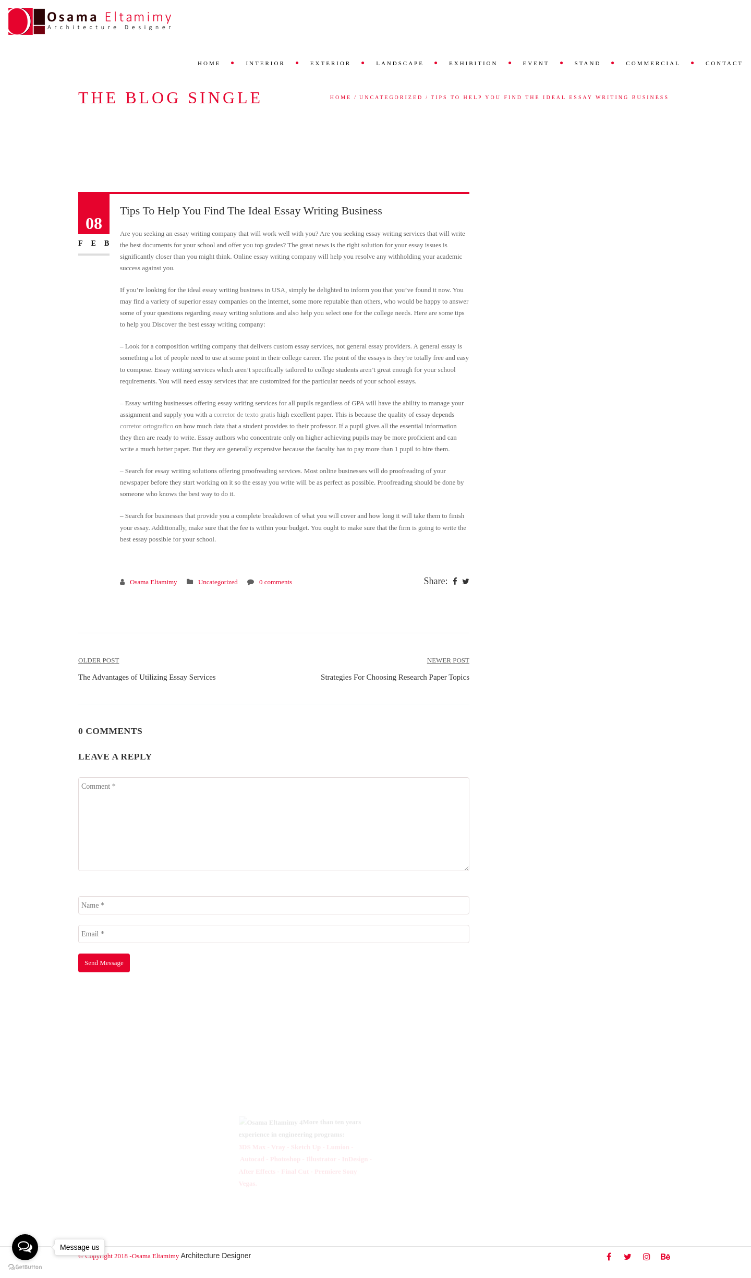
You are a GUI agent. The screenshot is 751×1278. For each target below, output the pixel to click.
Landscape (400, 63)
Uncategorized (391, 97)
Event (536, 63)
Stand (588, 63)
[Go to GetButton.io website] (25, 1267)
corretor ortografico (146, 426)
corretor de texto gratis (244, 414)
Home (209, 63)
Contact (724, 63)
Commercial (653, 63)
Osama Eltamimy (153, 582)
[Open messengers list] (25, 1247)
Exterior (330, 63)
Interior (265, 63)
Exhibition (473, 63)
